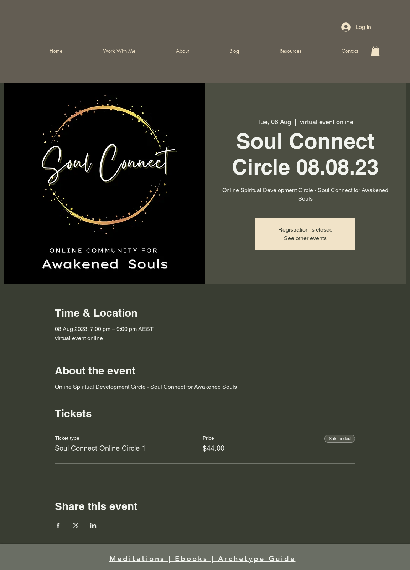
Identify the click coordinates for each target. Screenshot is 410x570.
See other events (305, 238)
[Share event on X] (75, 525)
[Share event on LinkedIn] (93, 525)
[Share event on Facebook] (58, 525)
